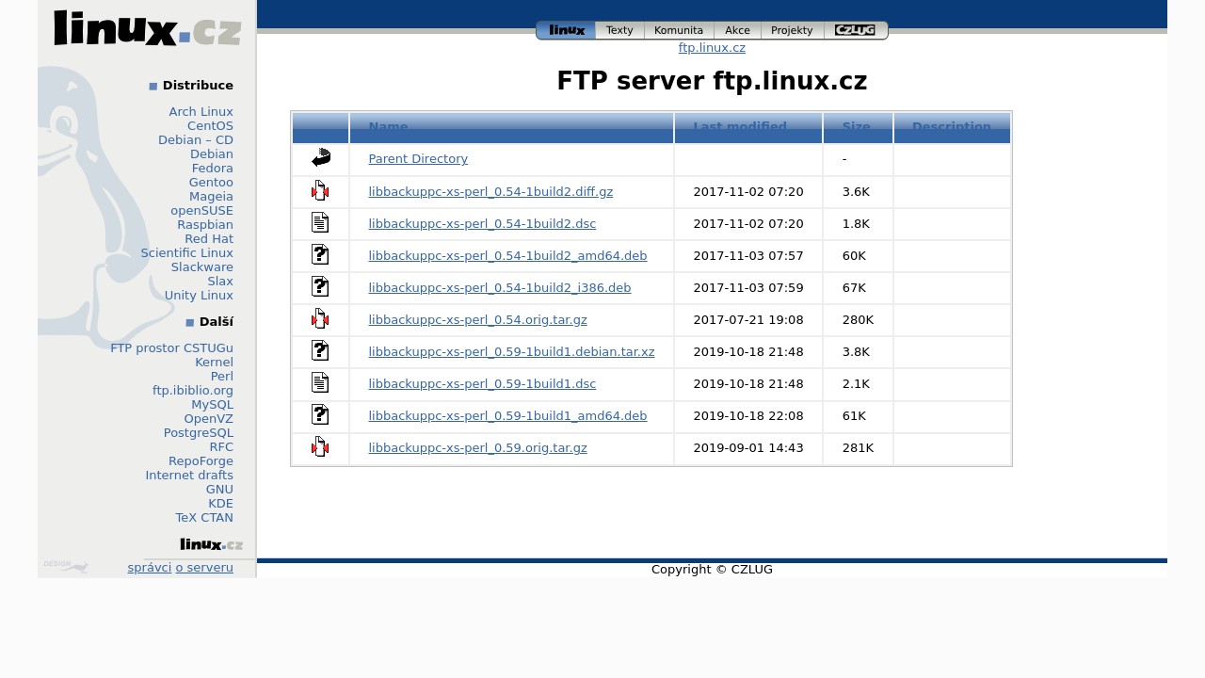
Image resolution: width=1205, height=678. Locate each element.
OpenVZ (208, 419)
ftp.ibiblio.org (193, 390)
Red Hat (209, 239)
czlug (857, 30)
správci (150, 567)
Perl (222, 376)
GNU (219, 489)
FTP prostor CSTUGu (171, 348)
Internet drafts (189, 475)
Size (857, 127)
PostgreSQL (198, 433)
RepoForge (201, 461)
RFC (221, 447)
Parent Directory (419, 159)
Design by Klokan (65, 566)
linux (566, 30)
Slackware (202, 267)
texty (620, 30)
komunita (680, 30)
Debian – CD (195, 140)
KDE (220, 503)
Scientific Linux (187, 253)
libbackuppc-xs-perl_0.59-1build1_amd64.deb (508, 416)
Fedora (212, 168)
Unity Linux (199, 295)
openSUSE (201, 210)
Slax (220, 281)
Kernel (214, 362)
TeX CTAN (204, 517)
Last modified (741, 127)
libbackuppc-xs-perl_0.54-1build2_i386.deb (500, 288)
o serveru (204, 567)
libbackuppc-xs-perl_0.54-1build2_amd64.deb (508, 256)
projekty (793, 30)
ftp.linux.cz (712, 47)
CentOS (210, 126)
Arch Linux (201, 112)
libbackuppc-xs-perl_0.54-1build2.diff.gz (491, 192)
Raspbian (205, 225)
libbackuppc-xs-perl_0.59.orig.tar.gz (478, 448)
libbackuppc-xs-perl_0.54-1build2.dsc (483, 224)
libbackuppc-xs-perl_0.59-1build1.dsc (483, 384)
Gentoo (211, 182)
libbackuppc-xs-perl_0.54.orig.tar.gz (478, 320)
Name (389, 127)
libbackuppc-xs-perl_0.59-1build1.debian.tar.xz (512, 352)
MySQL (212, 404)
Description (951, 127)
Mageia (211, 196)
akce (738, 30)
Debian (211, 154)
